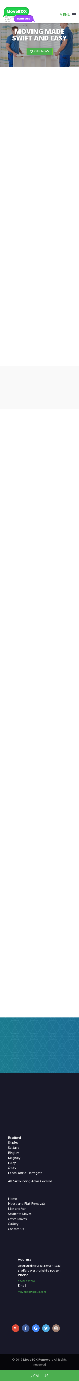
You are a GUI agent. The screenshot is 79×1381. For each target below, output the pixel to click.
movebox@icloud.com (32, 1292)
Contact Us (16, 1229)
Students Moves (20, 1214)
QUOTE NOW (39, 51)
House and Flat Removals (27, 1204)
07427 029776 (26, 1281)
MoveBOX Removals (38, 1359)
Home (12, 1199)
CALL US (39, 1376)
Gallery (13, 1224)
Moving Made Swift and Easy (39, 34)
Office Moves (17, 1219)
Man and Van (17, 1209)
